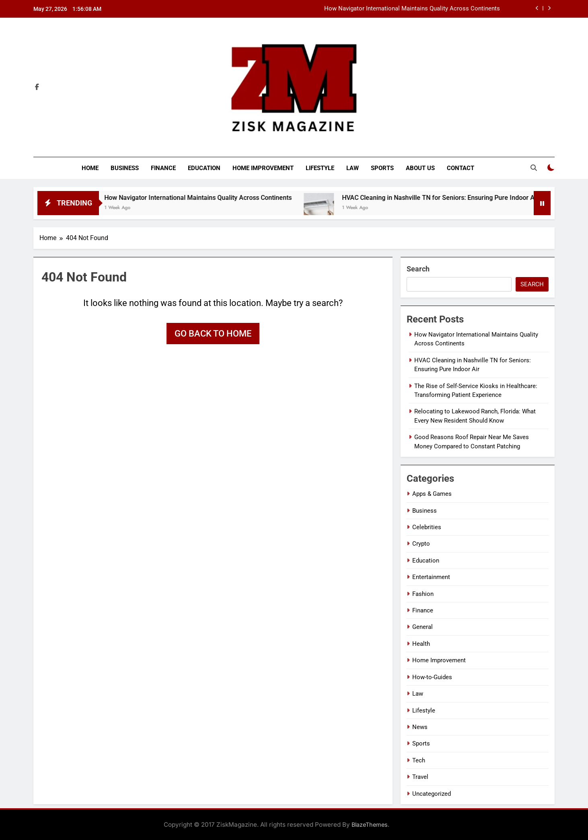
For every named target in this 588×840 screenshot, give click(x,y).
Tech (418, 760)
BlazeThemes (370, 824)
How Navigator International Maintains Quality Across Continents (412, 9)
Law (352, 168)
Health (421, 643)
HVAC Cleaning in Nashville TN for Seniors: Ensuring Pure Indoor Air (452, 197)
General (422, 627)
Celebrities (426, 527)
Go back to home (213, 334)
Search (418, 269)
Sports (382, 168)
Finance (163, 168)
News (420, 727)
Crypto (421, 543)
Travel (420, 776)
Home (90, 168)
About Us (420, 168)
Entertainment (431, 577)
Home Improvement (263, 168)
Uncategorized (431, 793)
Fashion (423, 594)
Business (125, 168)
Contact (460, 168)
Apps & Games (432, 493)
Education (204, 168)
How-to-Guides (432, 677)
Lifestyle (320, 168)
